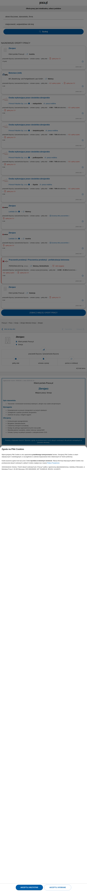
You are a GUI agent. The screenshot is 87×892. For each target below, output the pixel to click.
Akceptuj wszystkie (29, 887)
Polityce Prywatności (53, 463)
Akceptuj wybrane (57, 887)
